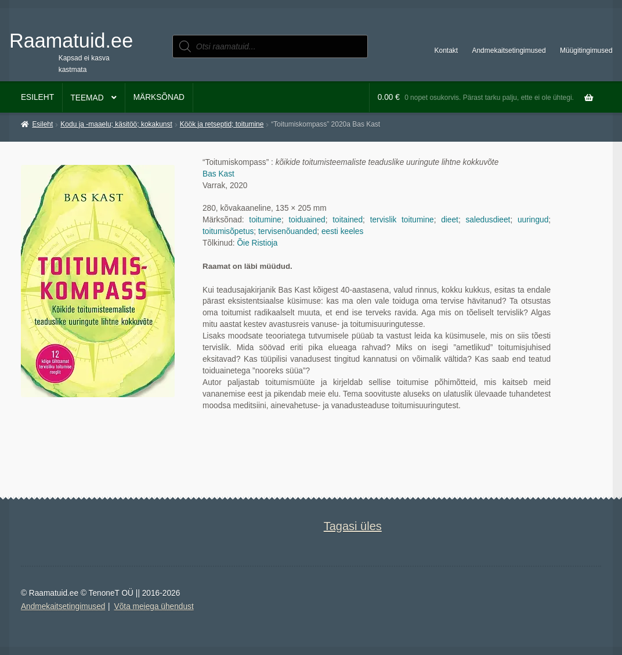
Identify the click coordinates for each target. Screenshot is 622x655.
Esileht (37, 97)
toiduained (306, 219)
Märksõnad (159, 97)
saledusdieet (487, 219)
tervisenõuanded (287, 231)
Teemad (86, 97)
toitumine (265, 219)
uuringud (533, 219)
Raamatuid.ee (71, 41)
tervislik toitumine (402, 219)
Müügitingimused (586, 50)
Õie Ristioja (257, 243)
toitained (347, 219)
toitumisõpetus (228, 231)
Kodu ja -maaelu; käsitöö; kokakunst (116, 124)
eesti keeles (342, 231)
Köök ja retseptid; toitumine (222, 124)
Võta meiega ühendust (154, 606)
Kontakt (446, 50)
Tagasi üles (353, 526)
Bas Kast (218, 174)
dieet (449, 219)
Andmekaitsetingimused (508, 50)
